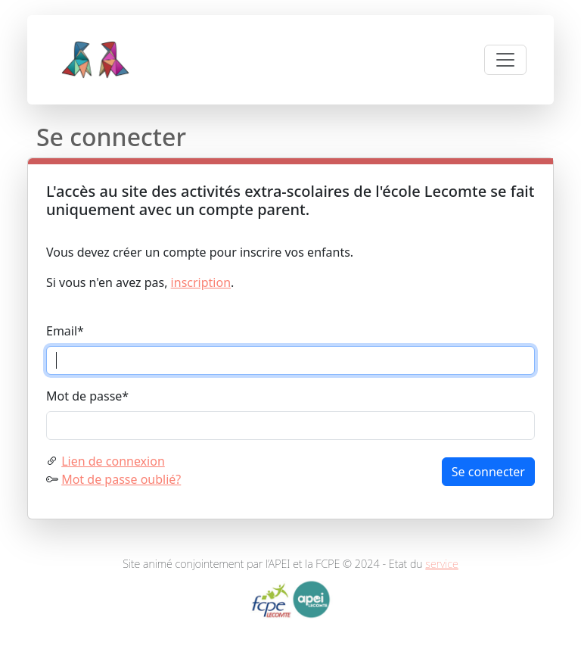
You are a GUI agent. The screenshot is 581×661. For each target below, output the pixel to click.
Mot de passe (87, 396)
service (441, 564)
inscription (201, 282)
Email (65, 331)
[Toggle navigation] (505, 60)
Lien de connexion (113, 461)
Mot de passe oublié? (121, 479)
